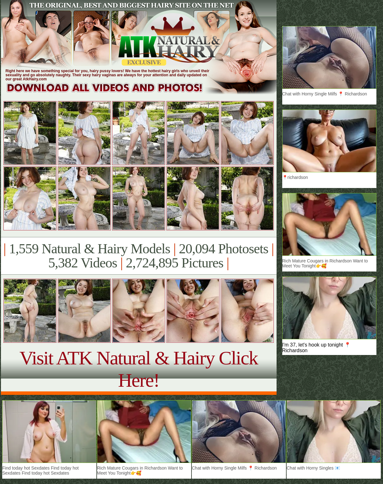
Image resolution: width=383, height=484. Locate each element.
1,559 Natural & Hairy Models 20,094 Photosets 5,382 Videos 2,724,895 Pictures (138, 256)
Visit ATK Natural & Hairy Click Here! (138, 369)
